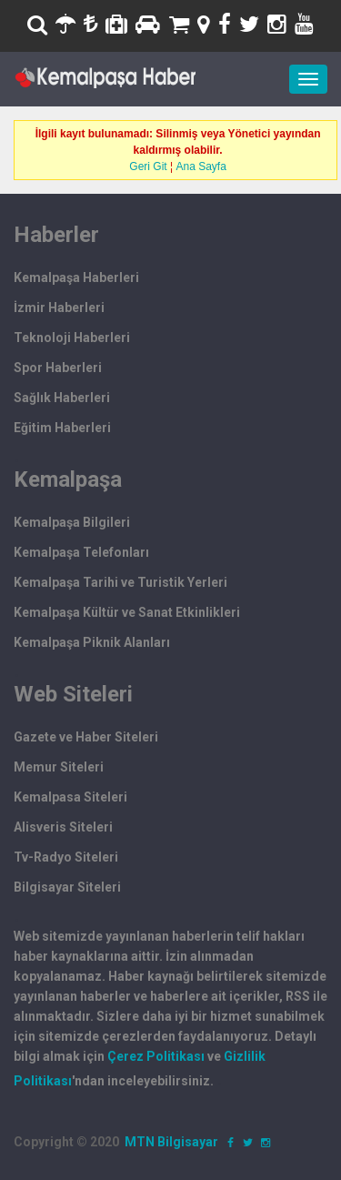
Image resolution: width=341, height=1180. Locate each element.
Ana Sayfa (201, 166)
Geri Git (147, 166)
